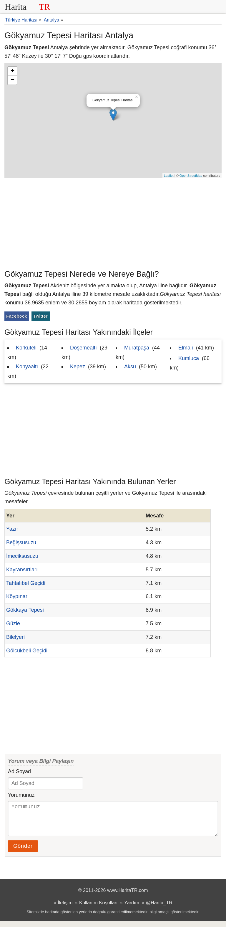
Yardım (131, 908)
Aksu (130, 367)
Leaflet (169, 175)
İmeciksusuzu (22, 556)
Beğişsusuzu (21, 542)
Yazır (12, 529)
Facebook (16, 316)
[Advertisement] (113, 222)
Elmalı (185, 348)
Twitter (40, 316)
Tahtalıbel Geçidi (25, 583)
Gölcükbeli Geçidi (26, 651)
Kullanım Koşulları (98, 908)
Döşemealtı (83, 348)
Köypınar (16, 596)
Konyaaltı (27, 367)
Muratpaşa (136, 348)
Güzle (13, 623)
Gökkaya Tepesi (25, 610)
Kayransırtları (22, 570)
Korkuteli (26, 348)
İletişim (65, 908)
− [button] (12, 80)
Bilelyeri (15, 637)
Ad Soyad (19, 771)
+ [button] (12, 71)
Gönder (23, 852)
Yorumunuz (21, 795)
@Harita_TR (159, 908)
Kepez (77, 367)
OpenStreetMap (191, 175)
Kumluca (188, 358)
